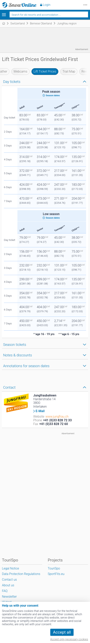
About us (8, 585)
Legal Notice (10, 568)
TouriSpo (54, 568)
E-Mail (40, 411)
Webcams (20, 71)
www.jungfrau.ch (56, 416)
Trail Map (68, 71)
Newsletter (9, 596)
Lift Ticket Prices (45, 71)
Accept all (62, 632)
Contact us (9, 579)
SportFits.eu (56, 574)
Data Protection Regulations (21, 574)
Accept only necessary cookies (69, 639)
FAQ (4, 591)
